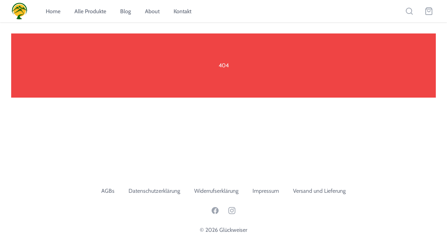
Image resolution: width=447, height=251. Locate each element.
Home (53, 11)
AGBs (108, 191)
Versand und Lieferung (319, 191)
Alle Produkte (90, 11)
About (152, 11)
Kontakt (182, 11)
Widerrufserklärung (216, 191)
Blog (125, 11)
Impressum (265, 191)
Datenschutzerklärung (154, 191)
